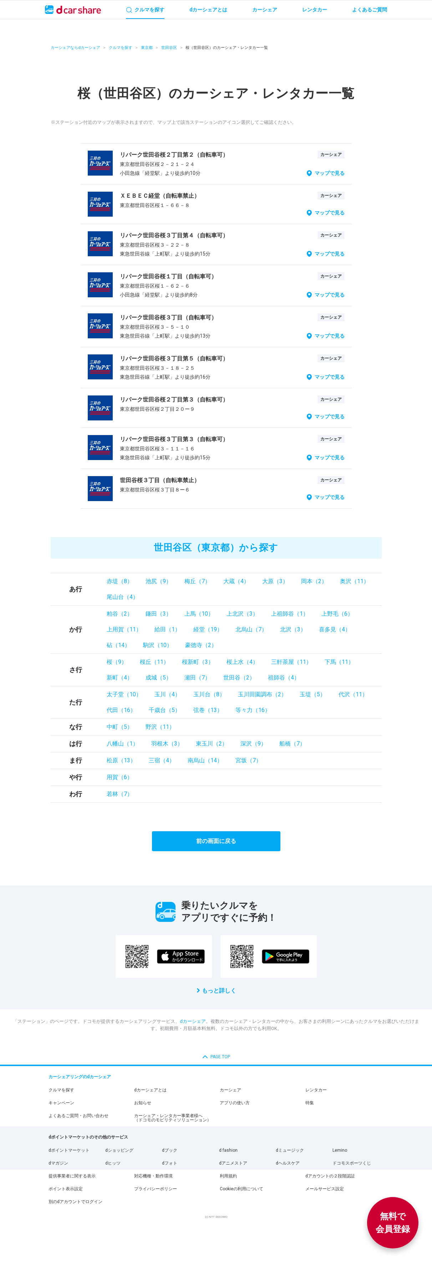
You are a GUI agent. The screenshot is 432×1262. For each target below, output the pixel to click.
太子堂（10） (124, 694)
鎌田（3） (159, 613)
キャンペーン (61, 1102)
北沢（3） (293, 629)
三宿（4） (162, 760)
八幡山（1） (122, 743)
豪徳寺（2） (201, 645)
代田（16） (121, 710)
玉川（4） (167, 694)
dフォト (169, 1163)
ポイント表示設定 (66, 1188)
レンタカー (316, 1089)
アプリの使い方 (235, 1102)
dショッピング (119, 1150)
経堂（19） (208, 629)
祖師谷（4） (284, 677)
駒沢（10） (157, 645)
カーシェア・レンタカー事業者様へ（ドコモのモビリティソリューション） (172, 1117)
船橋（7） (292, 743)
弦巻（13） (208, 710)
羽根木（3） (167, 743)
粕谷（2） (120, 613)
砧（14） (118, 645)
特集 (309, 1102)
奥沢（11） (354, 581)
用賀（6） (120, 777)
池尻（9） (159, 581)
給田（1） (167, 629)
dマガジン (58, 1163)
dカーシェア (193, 1021)
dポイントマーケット (69, 1150)
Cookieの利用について (241, 1188)
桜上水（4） (242, 661)
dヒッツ (113, 1163)
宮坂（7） (248, 760)
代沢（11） (353, 694)
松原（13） (121, 760)
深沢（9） (253, 743)
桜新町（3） (198, 661)
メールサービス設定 (324, 1188)
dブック (169, 1150)
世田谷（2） (239, 677)
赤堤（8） (120, 581)
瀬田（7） (197, 677)
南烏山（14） (205, 760)
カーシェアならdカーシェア (75, 47)
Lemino (339, 1150)
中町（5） (120, 726)
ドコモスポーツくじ (351, 1163)
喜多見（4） (335, 629)
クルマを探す (120, 47)
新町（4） (120, 677)
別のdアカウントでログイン (75, 1201)
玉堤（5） (313, 694)
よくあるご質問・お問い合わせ (78, 1115)
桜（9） (117, 661)
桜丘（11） (154, 661)
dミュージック (290, 1150)
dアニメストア (233, 1163)
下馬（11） (339, 661)
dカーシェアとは (150, 1089)
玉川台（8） (209, 694)
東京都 (147, 47)
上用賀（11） (124, 629)
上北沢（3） (242, 613)
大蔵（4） (236, 581)
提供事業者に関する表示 (72, 1175)
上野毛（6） (337, 613)
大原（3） (275, 581)
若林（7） (120, 794)
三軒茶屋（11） (291, 661)
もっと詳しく (219, 990)
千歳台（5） (165, 710)
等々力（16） (252, 710)
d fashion (228, 1150)
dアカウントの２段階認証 (330, 1175)
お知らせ (142, 1102)
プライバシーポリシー (155, 1188)
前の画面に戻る (216, 841)
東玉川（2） (212, 743)
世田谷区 (169, 47)
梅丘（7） (197, 581)
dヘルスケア (288, 1163)
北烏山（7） (251, 629)
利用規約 (228, 1175)
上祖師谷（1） (290, 613)
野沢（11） (160, 726)
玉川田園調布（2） (262, 694)
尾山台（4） (122, 597)
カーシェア (230, 1089)
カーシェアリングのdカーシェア (80, 1076)
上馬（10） (199, 613)
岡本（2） (314, 581)
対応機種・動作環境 (153, 1175)
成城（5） (159, 677)
